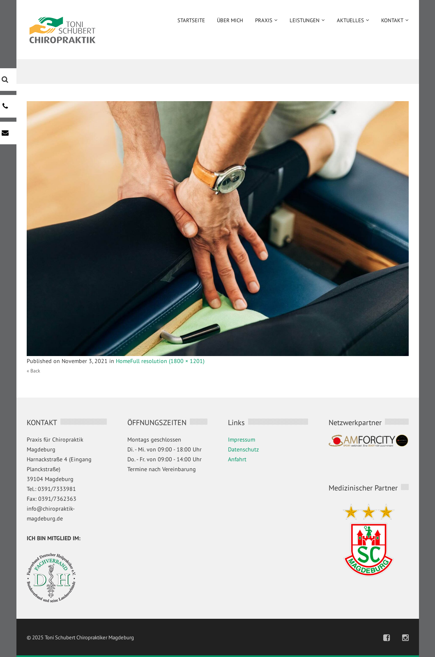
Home (123, 361)
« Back (33, 371)
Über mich (230, 20)
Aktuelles (350, 20)
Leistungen (305, 20)
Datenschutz (243, 449)
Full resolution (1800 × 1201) (167, 361)
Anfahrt (237, 459)
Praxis (263, 20)
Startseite (191, 20)
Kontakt (392, 20)
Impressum (241, 439)
